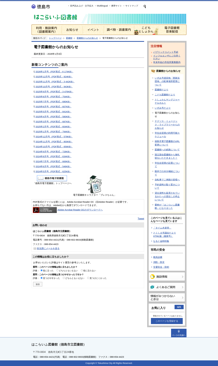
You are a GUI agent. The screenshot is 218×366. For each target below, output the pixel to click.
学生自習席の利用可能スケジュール (167, 135)
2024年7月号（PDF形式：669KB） (53, 161)
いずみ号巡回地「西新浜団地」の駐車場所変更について (167, 81)
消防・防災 (159, 262)
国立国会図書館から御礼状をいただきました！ (167, 156)
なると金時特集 (161, 241)
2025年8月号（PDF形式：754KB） (53, 96)
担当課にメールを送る (48, 248)
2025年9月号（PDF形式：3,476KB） (54, 91)
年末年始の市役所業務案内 (166, 62)
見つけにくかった (98, 278)
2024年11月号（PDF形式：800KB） (54, 141)
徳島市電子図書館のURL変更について (167, 143)
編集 (179, 307)
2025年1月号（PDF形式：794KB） (53, 131)
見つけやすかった (51, 278)
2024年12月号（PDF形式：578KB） (54, 136)
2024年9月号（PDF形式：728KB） (53, 151)
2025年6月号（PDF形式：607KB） (53, 106)
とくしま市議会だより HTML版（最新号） (164, 234)
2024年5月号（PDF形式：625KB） (53, 171)
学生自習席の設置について (167, 165)
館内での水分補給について (167, 173)
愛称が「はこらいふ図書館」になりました (167, 206)
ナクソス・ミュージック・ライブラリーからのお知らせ (167, 124)
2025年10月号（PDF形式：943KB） (54, 86)
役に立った (48, 270)
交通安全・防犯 (161, 267)
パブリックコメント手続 (165, 52)
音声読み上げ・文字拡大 (81, 6)
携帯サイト (116, 6)
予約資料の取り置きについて (167, 186)
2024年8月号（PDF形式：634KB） (53, 156)
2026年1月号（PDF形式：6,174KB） (54, 71)
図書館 (69, 38)
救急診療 (157, 257)
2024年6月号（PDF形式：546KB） (53, 166)
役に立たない (89, 270)
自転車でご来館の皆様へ (167, 179)
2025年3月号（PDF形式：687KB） (53, 121)
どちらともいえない (68, 270)
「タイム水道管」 (162, 227)
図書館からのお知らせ (87, 38)
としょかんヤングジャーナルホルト (167, 101)
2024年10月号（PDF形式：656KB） (54, 146)
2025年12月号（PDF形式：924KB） (54, 76)
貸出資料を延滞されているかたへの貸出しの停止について (167, 196)
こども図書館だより (165, 94)
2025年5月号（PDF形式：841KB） (53, 111)
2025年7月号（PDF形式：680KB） (53, 101)
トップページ (55, 38)
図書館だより (161, 89)
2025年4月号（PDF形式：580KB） (53, 116)
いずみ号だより (163, 108)
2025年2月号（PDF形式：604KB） (53, 126)
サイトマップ (131, 6)
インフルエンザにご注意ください (166, 57)
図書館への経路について (167, 149)
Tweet (141, 218)
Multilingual (102, 6)
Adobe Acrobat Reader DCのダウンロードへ (68, 209)
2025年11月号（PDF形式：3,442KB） (55, 81)
